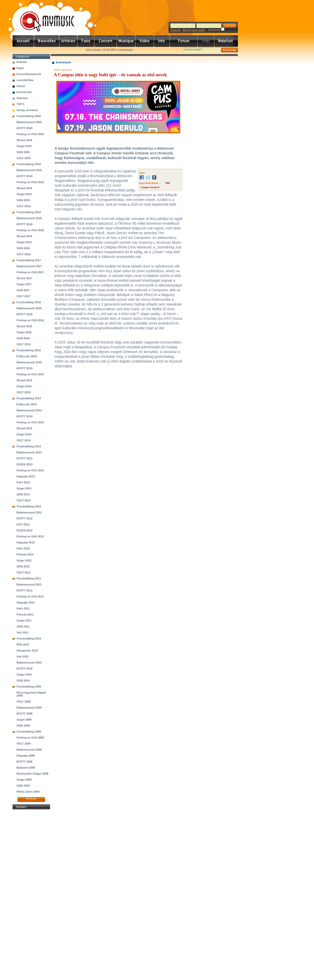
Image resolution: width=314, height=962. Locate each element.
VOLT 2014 (24, 440)
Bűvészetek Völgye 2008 (32, 773)
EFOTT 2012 (25, 518)
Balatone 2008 (26, 767)
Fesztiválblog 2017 (29, 260)
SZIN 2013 (23, 494)
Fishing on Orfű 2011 (30, 596)
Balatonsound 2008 (29, 749)
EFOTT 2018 (25, 224)
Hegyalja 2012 (26, 542)
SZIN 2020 (23, 152)
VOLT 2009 (24, 701)
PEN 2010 (23, 644)
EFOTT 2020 (25, 128)
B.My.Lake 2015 (27, 356)
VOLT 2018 (24, 254)
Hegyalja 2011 (26, 602)
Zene (126, 41)
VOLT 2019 (24, 206)
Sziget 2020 (24, 146)
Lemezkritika (25, 80)
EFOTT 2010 (25, 668)
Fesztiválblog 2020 (29, 116)
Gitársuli (22, 98)
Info (162, 41)
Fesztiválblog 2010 (29, 638)
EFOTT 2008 (25, 761)
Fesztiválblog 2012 (29, 506)
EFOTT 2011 (25, 590)
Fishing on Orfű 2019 (30, 182)
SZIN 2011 (23, 626)
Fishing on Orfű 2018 (30, 230)
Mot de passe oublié (194, 30)
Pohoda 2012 (25, 554)
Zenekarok (68, 41)
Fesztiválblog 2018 (29, 212)
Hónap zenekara (27, 110)
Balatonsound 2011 (29, 584)
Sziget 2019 (24, 194)
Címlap (23, 41)
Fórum (184, 41)
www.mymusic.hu (43, 16)
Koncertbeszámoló (29, 74)
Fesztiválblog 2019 (29, 164)
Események (24, 92)
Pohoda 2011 (25, 614)
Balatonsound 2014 (29, 410)
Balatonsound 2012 (29, 512)
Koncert (105, 41)
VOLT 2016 (24, 344)
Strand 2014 (24, 428)
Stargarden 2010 (27, 650)
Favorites (23, 50)
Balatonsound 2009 (29, 707)
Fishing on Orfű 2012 (30, 536)
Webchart (226, 41)
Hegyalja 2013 (26, 476)
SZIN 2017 (23, 290)
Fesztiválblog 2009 (29, 686)
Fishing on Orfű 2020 (30, 134)
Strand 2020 (24, 140)
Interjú (21, 86)
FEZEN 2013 (25, 464)
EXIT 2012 (23, 524)
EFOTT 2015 (25, 368)
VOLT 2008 (24, 743)
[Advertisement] (31, 886)
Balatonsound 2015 (29, 362)
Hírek (46, 41)
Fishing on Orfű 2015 (30, 374)
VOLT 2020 (24, 158)
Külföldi (22, 62)
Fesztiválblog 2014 (29, 398)
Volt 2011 (23, 632)
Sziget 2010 (24, 674)
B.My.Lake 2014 (27, 404)
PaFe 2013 (23, 482)
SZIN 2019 (23, 200)
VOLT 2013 (24, 500)
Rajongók (85, 41)
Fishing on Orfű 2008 (30, 737)
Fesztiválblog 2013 (29, 446)
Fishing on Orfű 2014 (30, 422)
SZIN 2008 (23, 785)
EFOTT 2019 (25, 176)
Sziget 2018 (24, 242)
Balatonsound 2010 (29, 662)
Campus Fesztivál (149, 187)
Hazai (20, 68)
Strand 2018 (24, 236)
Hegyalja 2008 (26, 755)
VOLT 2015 (24, 392)
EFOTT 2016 (25, 314)
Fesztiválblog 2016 (29, 302)
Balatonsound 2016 (29, 308)
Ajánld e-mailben (65, 50)
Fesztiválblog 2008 (29, 731)
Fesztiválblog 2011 (29, 578)
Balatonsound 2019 (29, 170)
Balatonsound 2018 (29, 218)
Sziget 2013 (24, 488)
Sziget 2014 (24, 434)
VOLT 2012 (24, 572)
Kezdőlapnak (44, 50)
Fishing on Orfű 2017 (30, 272)
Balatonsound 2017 (29, 266)
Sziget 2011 (24, 620)
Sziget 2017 (24, 284)
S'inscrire (175, 30)
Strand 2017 (24, 278)
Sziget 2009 (24, 719)
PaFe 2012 (23, 548)
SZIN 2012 (23, 566)
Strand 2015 (24, 380)
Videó (144, 41)
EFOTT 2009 (25, 713)
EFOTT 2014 (25, 416)
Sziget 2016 (24, 332)
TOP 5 (20, 104)
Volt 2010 (23, 656)
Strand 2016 (24, 326)
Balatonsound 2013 (29, 452)
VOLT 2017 (24, 296)
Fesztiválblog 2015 (29, 350)
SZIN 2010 (23, 680)
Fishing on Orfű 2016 (30, 320)
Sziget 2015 (24, 386)
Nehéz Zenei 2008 (28, 791)
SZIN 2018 (23, 248)
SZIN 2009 (23, 725)
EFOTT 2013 (25, 458)
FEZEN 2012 (25, 530)
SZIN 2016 (23, 338)
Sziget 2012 (24, 560)
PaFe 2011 (23, 608)
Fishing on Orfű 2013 (30, 470)
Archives (31, 798)
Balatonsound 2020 (29, 122)
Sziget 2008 (24, 779)
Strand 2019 (24, 188)
